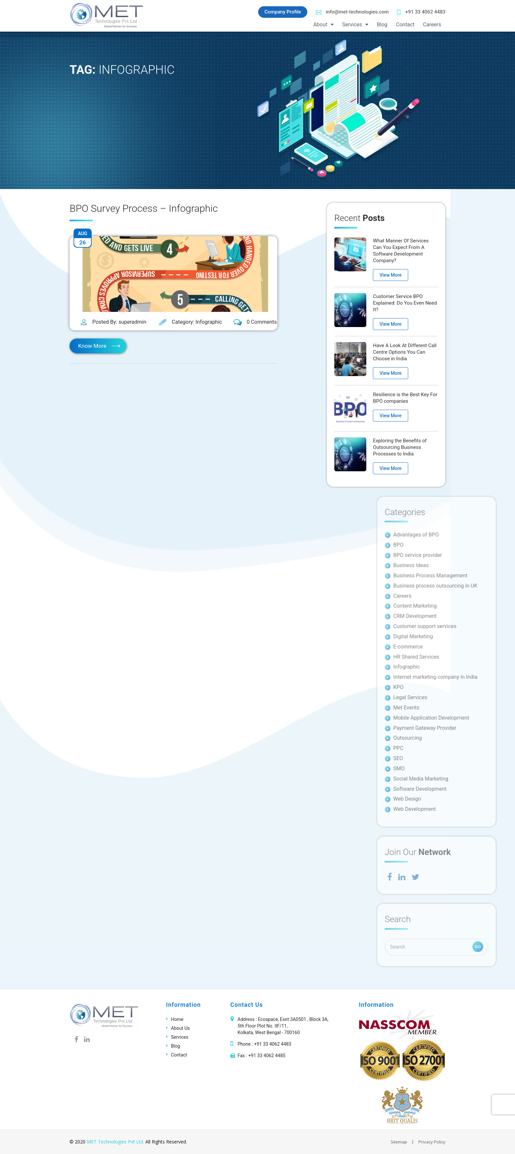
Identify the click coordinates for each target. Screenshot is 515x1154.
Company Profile (282, 12)
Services (352, 24)
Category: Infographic (189, 322)
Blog (382, 24)
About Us (180, 1028)
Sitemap (399, 1142)
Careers (432, 24)
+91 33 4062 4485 (267, 1055)
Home (177, 1019)
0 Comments (255, 322)
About (320, 24)
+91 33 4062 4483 (421, 12)
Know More (92, 346)
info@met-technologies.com (352, 12)
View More (390, 275)
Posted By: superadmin (112, 322)
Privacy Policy (431, 1142)
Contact (405, 24)
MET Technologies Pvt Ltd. (115, 1142)
